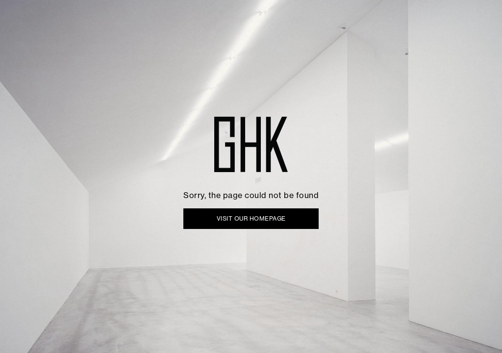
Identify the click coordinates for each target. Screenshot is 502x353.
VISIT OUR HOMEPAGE (251, 218)
